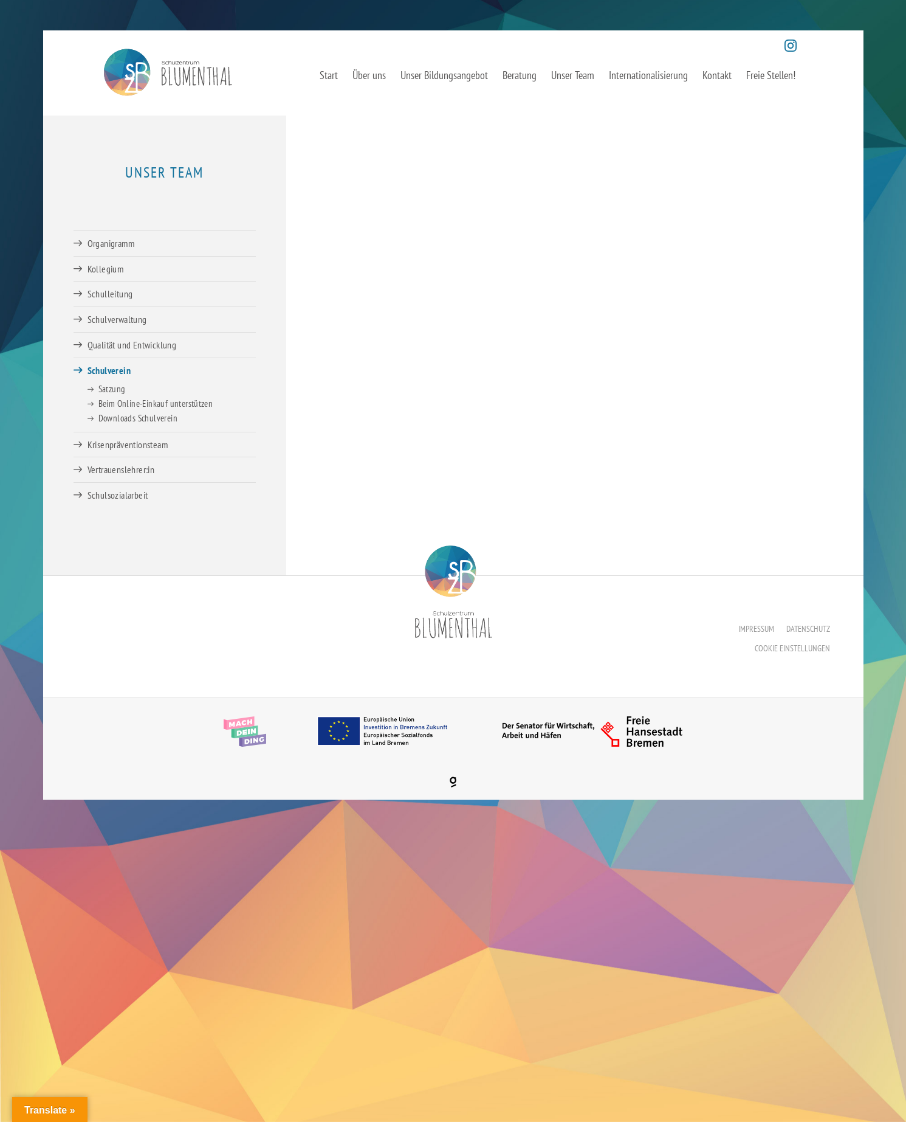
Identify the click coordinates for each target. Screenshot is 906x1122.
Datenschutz (808, 628)
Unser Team (572, 75)
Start (329, 75)
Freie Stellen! (770, 75)
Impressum (756, 628)
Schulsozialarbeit (118, 495)
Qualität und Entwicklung (132, 345)
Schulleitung (110, 294)
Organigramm (111, 243)
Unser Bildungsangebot (444, 75)
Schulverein (109, 370)
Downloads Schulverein (137, 418)
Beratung (520, 75)
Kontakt (717, 75)
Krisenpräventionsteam (128, 444)
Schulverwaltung (117, 319)
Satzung (111, 389)
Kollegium (106, 269)
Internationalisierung (648, 75)
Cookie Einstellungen (792, 648)
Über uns (369, 75)
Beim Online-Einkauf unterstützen (155, 403)
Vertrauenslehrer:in (121, 469)
